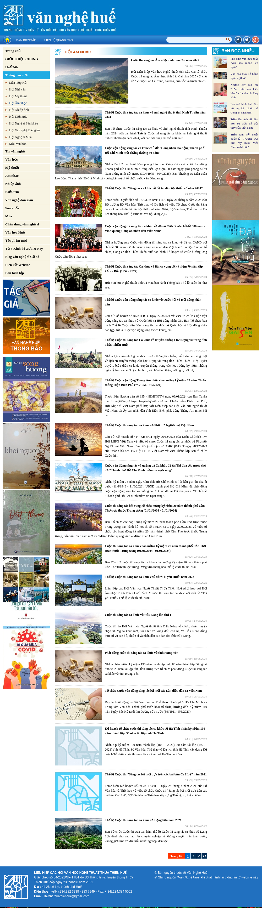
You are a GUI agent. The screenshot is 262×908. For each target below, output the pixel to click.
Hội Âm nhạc (18, 103)
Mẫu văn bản (17, 144)
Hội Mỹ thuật (18, 96)
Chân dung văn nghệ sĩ (22, 224)
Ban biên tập (26, 40)
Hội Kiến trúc (18, 116)
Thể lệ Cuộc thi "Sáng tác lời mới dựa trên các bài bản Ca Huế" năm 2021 (156, 774)
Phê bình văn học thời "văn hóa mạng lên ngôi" (244, 63)
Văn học (11, 159)
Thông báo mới (16, 75)
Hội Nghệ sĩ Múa (20, 137)
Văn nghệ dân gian (19, 200)
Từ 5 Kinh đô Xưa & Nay (24, 249)
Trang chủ (12, 51)
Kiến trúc (12, 192)
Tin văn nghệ (15, 151)
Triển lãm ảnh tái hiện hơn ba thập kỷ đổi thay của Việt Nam (244, 123)
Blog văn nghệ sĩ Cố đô (22, 257)
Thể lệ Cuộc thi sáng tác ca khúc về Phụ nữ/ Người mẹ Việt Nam (149, 425)
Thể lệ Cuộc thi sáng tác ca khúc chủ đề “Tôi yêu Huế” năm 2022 (149, 577)
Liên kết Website (17, 265)
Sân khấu (12, 208)
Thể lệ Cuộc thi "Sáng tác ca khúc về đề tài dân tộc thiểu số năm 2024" (154, 188)
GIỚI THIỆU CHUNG (21, 59)
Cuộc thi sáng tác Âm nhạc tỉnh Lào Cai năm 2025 (165, 60)
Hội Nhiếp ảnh (19, 110)
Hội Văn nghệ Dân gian (24, 130)
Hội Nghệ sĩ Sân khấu (23, 123)
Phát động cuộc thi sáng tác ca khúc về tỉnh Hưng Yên (141, 653)
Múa (8, 216)
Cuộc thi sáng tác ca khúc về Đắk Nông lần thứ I (138, 615)
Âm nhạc (12, 176)
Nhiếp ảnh (13, 184)
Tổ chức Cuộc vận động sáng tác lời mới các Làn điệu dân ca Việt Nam (153, 691)
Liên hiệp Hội (18, 82)
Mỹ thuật (12, 167)
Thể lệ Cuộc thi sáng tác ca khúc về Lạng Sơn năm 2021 (143, 820)
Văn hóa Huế (15, 232)
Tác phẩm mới (16, 240)
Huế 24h (11, 67)
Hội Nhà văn (17, 89)
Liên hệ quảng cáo (58, 40)
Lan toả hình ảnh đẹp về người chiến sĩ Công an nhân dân (244, 108)
